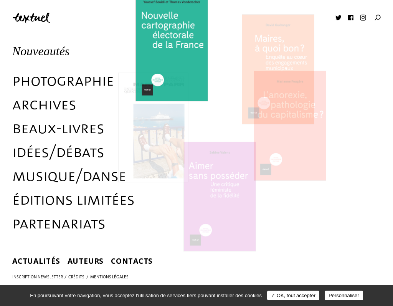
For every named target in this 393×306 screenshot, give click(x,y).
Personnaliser (344, 295)
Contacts (132, 261)
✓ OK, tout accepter (293, 295)
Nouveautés (40, 51)
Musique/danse (69, 175)
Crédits (76, 277)
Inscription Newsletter (37, 277)
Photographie (63, 80)
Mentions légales (109, 277)
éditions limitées (73, 199)
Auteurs (86, 261)
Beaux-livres (58, 128)
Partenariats (59, 223)
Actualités (36, 261)
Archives (44, 104)
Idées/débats (58, 151)
